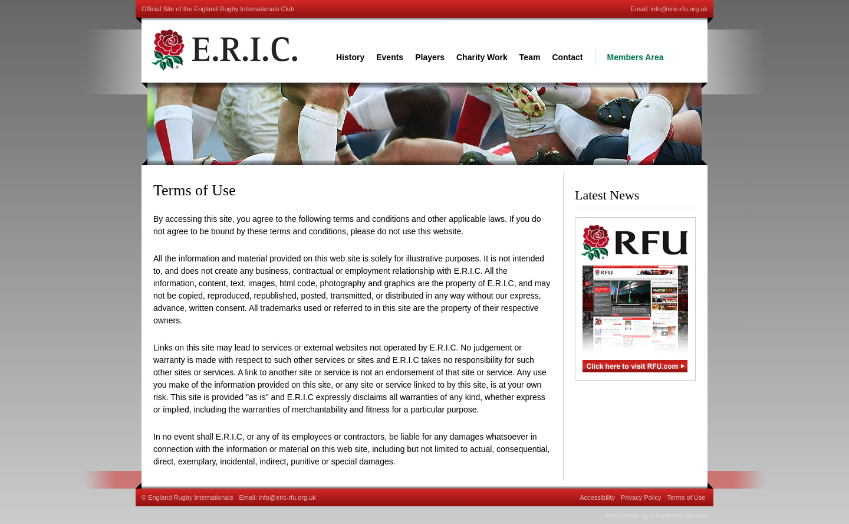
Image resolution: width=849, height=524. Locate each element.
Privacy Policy (641, 497)
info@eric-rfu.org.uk (679, 8)
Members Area (635, 57)
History (350, 57)
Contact (567, 57)
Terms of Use (686, 497)
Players (430, 57)
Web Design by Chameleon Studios (657, 515)
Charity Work (482, 57)
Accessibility (597, 497)
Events (389, 57)
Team (530, 57)
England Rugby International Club (224, 50)
